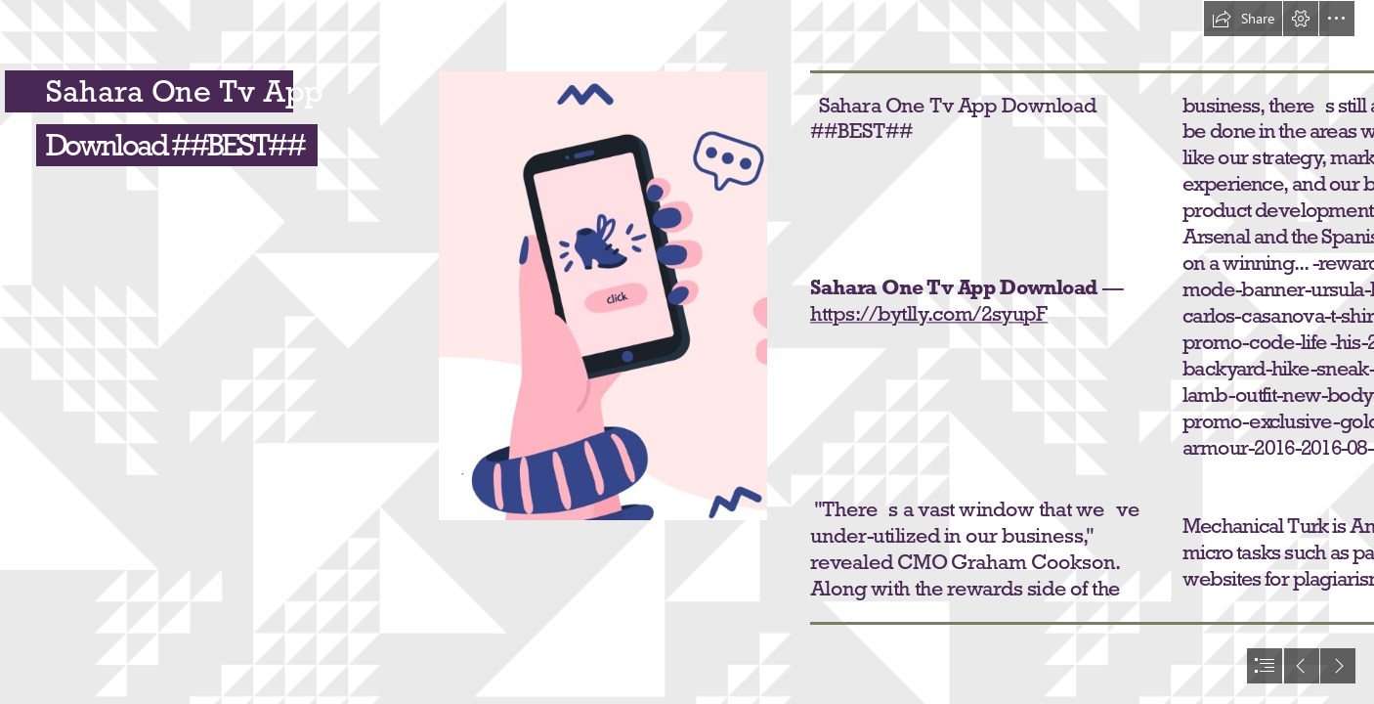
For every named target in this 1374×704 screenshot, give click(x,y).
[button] (1243, 18)
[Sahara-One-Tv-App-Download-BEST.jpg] (603, 295)
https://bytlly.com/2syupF (929, 313)
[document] (687, 352)
